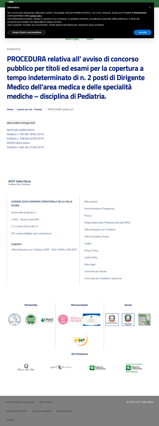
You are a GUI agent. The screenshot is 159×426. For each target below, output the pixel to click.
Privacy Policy (91, 250)
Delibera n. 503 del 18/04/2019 (25, 134)
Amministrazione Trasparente (99, 208)
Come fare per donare (95, 271)
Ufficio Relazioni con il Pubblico (100, 229)
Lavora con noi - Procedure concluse (36, 109)
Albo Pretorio (45, 402)
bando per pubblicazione (21, 130)
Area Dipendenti (64, 411)
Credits (87, 243)
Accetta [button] (143, 32)
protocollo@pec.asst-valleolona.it (34, 233)
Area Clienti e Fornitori (16, 411)
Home (10, 109)
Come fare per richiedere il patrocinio (103, 278)
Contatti (10, 420)
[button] (150, 7)
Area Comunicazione (42, 411)
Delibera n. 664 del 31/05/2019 (25, 147)
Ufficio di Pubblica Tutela (96, 236)
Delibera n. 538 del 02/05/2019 (25, 138)
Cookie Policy (91, 257)
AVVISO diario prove (18, 143)
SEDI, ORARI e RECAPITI (64, 249)
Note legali (89, 264)
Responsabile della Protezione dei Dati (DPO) (107, 222)
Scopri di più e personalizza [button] (26, 32)
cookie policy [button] (36, 15)
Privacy (88, 215)
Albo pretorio (91, 201)
